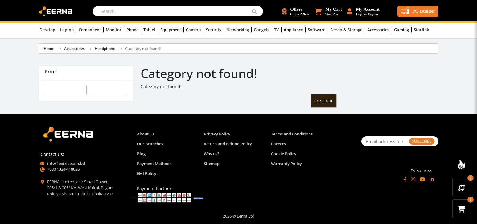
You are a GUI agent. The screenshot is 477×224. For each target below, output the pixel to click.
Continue (323, 101)
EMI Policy (146, 173)
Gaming (403, 29)
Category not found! (143, 48)
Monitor (115, 29)
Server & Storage (347, 29)
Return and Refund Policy (228, 144)
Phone (133, 29)
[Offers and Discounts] (296, 11)
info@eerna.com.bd (66, 163)
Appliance (295, 29)
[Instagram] (413, 179)
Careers (278, 144)
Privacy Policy (217, 134)
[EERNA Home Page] (57, 11)
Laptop (68, 29)
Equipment (172, 29)
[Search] (178, 11)
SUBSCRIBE (422, 141)
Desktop (48, 29)
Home (49, 48)
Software (318, 29)
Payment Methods (154, 163)
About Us (145, 134)
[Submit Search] (254, 11)
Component (91, 29)
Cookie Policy (283, 153)
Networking (239, 29)
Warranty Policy (286, 163)
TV (278, 29)
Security (215, 29)
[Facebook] (405, 179)
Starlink (421, 29)
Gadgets (263, 29)
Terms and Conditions (292, 134)
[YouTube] (422, 179)
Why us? (211, 153)
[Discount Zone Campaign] (461, 165)
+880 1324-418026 (63, 169)
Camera (195, 29)
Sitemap (212, 163)
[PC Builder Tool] (417, 11)
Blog (141, 153)
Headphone (105, 48)
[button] (328, 11)
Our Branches (150, 144)
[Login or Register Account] (363, 11)
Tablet (150, 29)
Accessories (379, 29)
